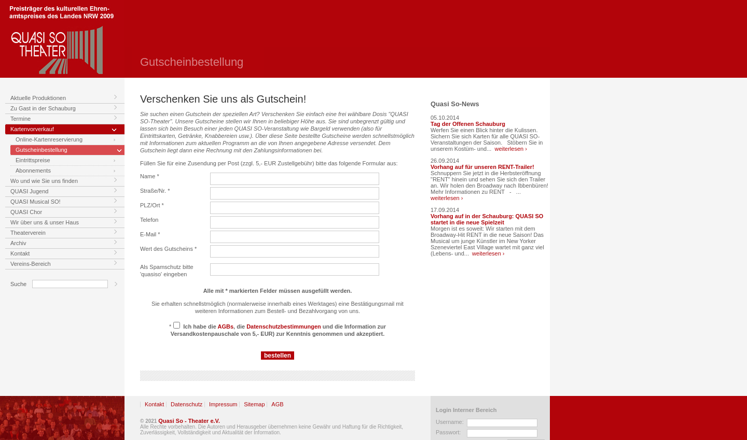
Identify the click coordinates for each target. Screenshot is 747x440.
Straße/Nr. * (155, 191)
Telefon (149, 220)
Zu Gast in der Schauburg (43, 108)
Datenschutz (186, 404)
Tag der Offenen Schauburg (468, 124)
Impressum (223, 404)
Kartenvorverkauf (32, 129)
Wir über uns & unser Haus (44, 222)
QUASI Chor (26, 212)
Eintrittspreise (33, 160)
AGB (277, 404)
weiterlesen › (511, 149)
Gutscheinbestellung (41, 150)
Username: (450, 422)
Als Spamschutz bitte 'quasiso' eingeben (166, 270)
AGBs (226, 326)
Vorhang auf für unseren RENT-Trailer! (482, 167)
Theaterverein (28, 233)
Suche (18, 284)
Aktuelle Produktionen (38, 98)
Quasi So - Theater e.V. (189, 421)
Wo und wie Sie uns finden (44, 181)
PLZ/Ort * (152, 205)
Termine (20, 119)
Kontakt (20, 253)
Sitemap (254, 404)
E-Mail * (150, 234)
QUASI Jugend (29, 191)
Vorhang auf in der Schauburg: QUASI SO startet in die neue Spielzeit (487, 219)
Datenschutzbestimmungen (283, 326)
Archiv (18, 243)
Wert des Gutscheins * (168, 249)
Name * (149, 176)
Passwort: (448, 432)
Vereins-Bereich (30, 264)
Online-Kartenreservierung (49, 139)
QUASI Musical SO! (35, 201)
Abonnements (33, 170)
